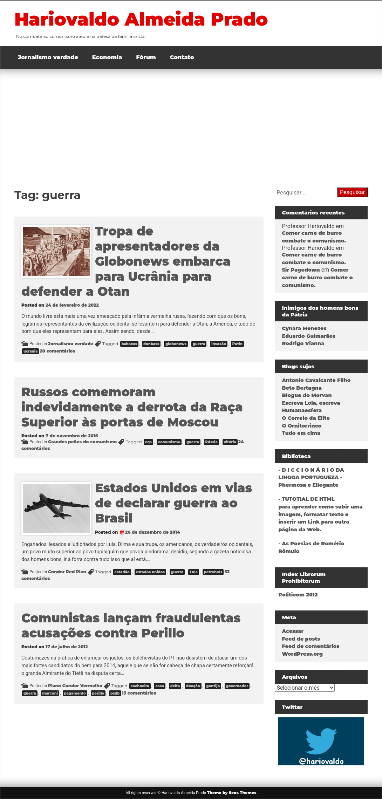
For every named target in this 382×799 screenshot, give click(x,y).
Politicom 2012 (298, 595)
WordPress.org (302, 654)
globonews (175, 344)
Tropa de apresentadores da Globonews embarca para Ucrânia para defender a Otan (126, 261)
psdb (115, 693)
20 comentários (57, 351)
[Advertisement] (191, 121)
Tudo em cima (301, 433)
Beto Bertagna (302, 388)
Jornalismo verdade (48, 57)
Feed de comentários (310, 646)
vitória (230, 442)
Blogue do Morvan (307, 395)
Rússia (211, 442)
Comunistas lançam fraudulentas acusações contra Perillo (131, 625)
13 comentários (139, 693)
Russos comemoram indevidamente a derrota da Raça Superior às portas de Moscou (132, 407)
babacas (129, 344)
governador (237, 686)
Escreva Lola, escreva (311, 403)
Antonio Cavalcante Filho (316, 380)
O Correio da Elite (305, 418)
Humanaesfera (302, 410)
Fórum (146, 57)
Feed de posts (301, 639)
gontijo (213, 686)
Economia (107, 57)
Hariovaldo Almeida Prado (146, 19)
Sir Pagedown (301, 270)
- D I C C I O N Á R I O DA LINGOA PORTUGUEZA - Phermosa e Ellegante (311, 477)
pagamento (75, 693)
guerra (199, 344)
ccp (148, 442)
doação (193, 686)
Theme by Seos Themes (232, 792)
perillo (98, 693)
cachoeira (140, 686)
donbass (151, 344)
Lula (194, 572)
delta (175, 686)
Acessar (292, 631)
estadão (121, 572)
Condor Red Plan (67, 571)
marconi (50, 693)
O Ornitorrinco (301, 426)
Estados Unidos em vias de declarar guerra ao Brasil (173, 503)
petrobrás (213, 572)
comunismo (169, 442)
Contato (182, 57)
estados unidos (150, 572)
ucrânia (30, 351)
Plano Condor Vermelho (75, 685)
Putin (237, 344)
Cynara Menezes (304, 328)
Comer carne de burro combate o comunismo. (317, 277)
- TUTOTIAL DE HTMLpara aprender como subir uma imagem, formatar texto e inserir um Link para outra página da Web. (320, 514)
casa (159, 686)
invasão (218, 344)
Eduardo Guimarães (308, 336)
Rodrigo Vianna (303, 343)
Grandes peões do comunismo (82, 441)
